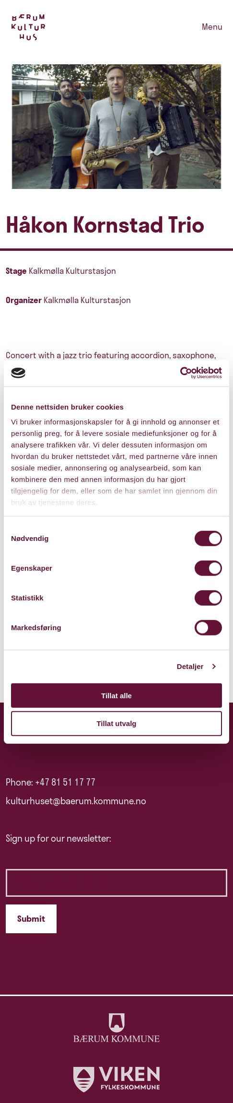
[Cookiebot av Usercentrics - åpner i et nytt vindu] (180, 373)
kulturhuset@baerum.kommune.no (76, 801)
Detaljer (190, 666)
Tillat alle (116, 695)
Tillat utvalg (116, 723)
